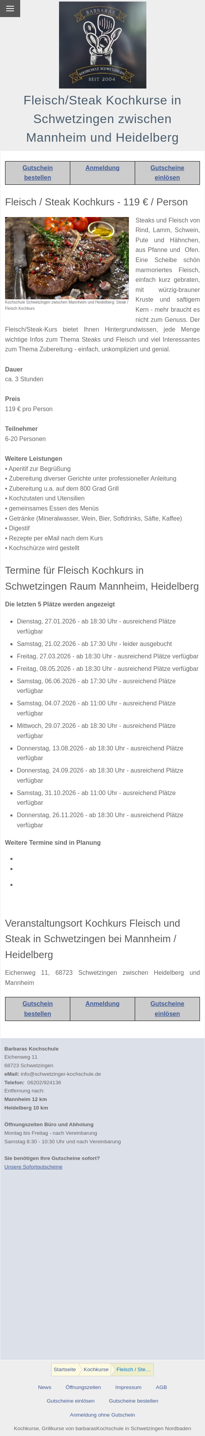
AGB (161, 1387)
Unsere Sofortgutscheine (33, 1167)
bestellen (37, 177)
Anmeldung (102, 168)
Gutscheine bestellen (133, 1401)
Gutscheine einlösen (70, 1401)
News (44, 1387)
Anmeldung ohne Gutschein (102, 1415)
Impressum (128, 1387)
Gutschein (38, 168)
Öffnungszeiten (83, 1387)
